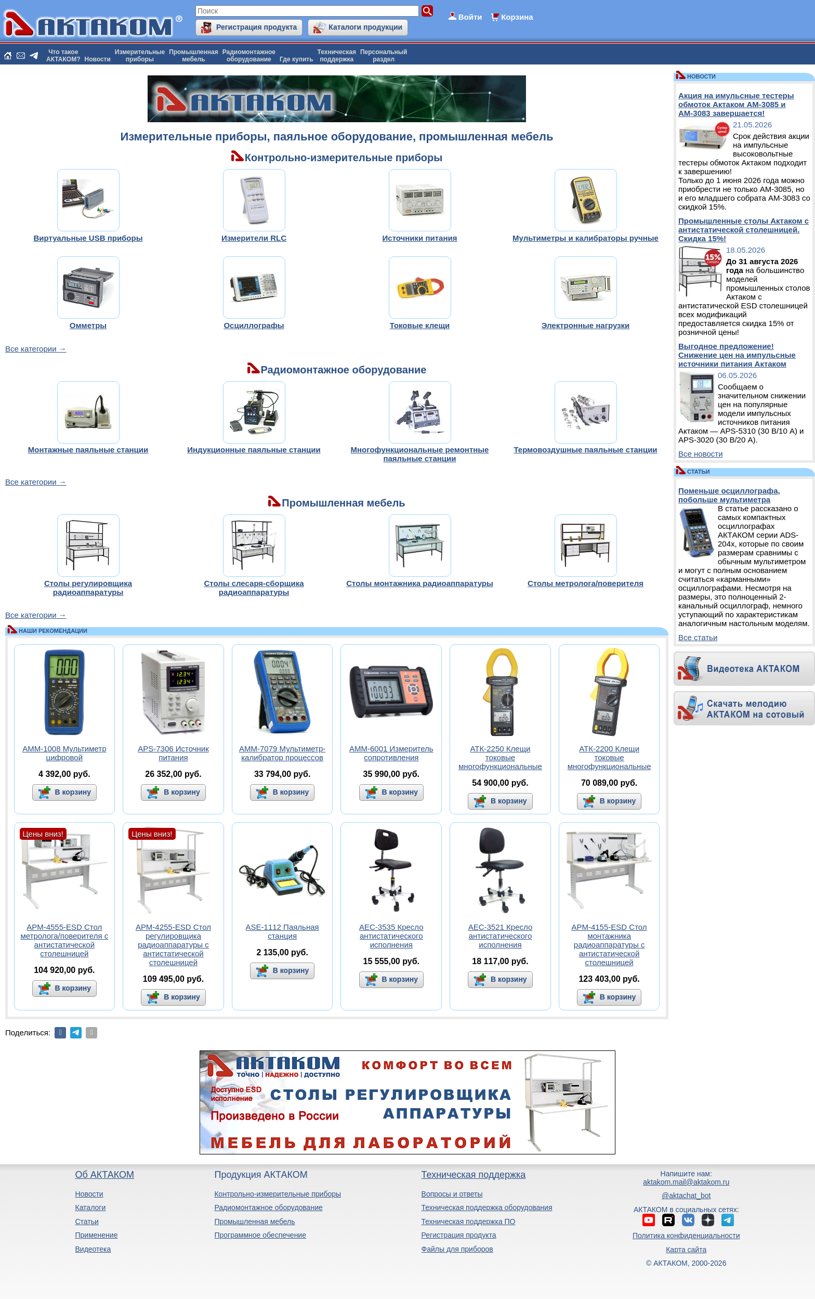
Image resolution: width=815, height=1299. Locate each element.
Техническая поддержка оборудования (487, 1207)
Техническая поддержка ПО (469, 1221)
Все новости (700, 453)
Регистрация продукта (256, 27)
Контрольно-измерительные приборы (277, 1194)
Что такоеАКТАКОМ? (63, 55)
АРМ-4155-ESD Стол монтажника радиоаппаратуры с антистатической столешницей (609, 945)
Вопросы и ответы (452, 1194)
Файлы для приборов (457, 1249)
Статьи (86, 1221)
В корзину (72, 792)
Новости (98, 59)
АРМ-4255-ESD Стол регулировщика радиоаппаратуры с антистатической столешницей (173, 945)
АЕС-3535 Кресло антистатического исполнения (391, 936)
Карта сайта (686, 1249)
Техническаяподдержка (337, 55)
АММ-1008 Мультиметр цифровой (64, 753)
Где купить (296, 59)
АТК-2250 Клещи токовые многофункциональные (500, 757)
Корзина (517, 16)
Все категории (31, 348)
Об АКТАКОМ (104, 1175)
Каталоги (90, 1207)
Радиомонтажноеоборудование (248, 55)
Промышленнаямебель (193, 55)
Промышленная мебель (254, 1221)
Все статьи (697, 637)
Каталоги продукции (365, 27)
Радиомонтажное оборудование (268, 1207)
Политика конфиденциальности (686, 1235)
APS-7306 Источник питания (173, 753)
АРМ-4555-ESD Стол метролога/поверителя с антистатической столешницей (64, 940)
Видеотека (93, 1249)
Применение (96, 1235)
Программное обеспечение (260, 1235)
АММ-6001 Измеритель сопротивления (391, 753)
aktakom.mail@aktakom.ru (686, 1182)
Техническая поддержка (474, 1175)
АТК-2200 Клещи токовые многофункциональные (609, 757)
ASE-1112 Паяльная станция (282, 931)
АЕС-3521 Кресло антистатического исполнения (500, 936)
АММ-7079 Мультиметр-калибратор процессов (282, 753)
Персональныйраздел (383, 55)
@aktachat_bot (686, 1195)
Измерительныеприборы (140, 55)
